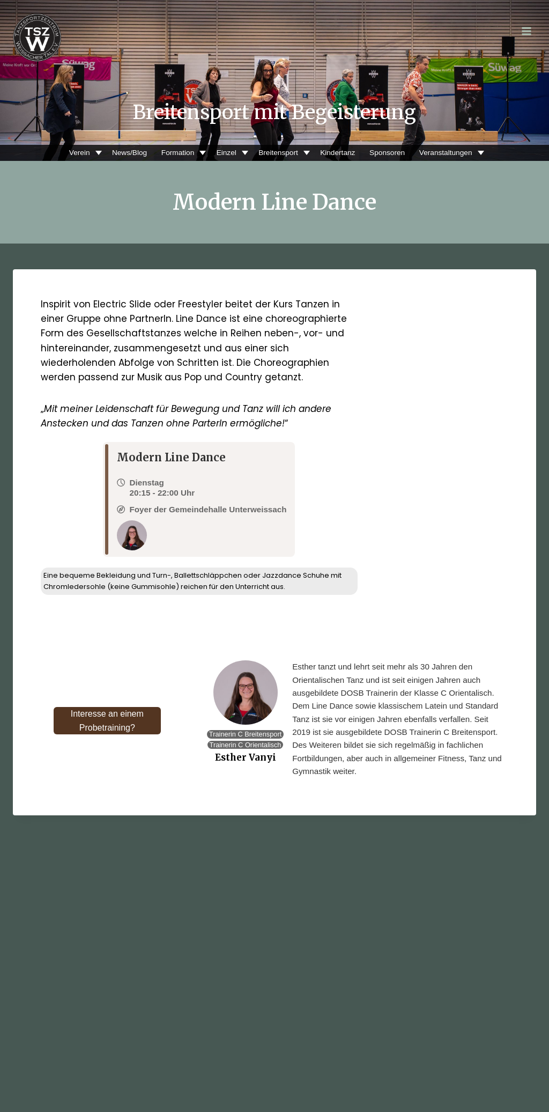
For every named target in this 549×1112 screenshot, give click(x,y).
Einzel (226, 153)
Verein (79, 153)
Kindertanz (337, 153)
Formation (177, 153)
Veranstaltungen (444, 153)
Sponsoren (386, 153)
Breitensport (277, 153)
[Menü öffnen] (526, 31)
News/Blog (129, 153)
